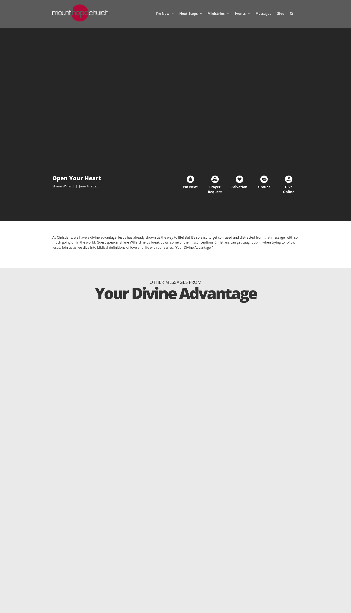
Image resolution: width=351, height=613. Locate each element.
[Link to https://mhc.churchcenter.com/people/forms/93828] (215, 179)
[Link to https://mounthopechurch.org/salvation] (239, 179)
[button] (291, 13)
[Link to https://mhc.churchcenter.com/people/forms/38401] (190, 179)
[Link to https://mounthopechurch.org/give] (289, 179)
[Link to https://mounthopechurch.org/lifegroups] (264, 179)
